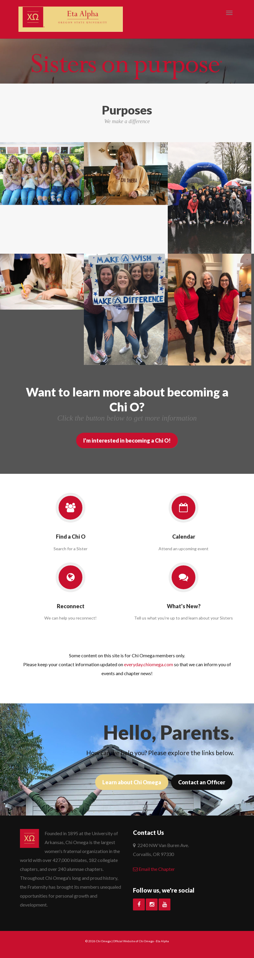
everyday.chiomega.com (148, 664)
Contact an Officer (201, 782)
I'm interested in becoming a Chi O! (127, 440)
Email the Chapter (154, 869)
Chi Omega (103, 941)
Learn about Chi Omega (131, 782)
